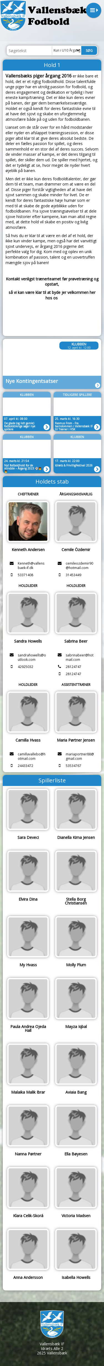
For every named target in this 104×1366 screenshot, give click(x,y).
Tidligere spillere (77, 395)
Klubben (79, 344)
